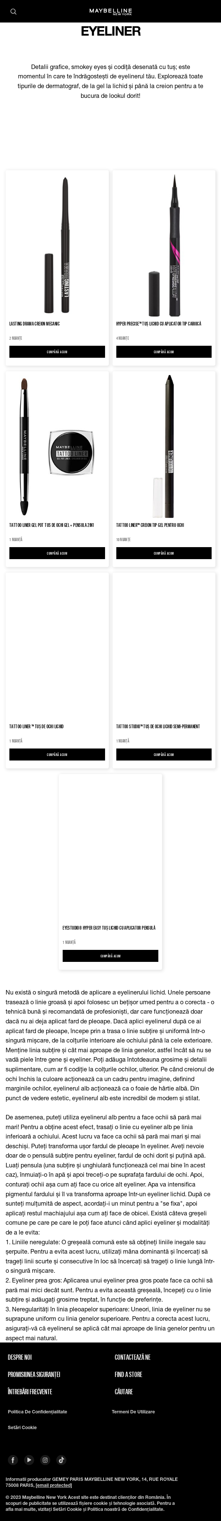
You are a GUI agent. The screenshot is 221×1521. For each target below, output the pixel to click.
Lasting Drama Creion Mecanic (34, 324)
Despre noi (20, 1357)
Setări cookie (22, 1427)
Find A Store (128, 1374)
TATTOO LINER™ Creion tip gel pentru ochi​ (150, 525)
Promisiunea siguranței (34, 1374)
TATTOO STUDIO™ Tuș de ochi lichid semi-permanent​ (158, 726)
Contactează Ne (132, 1357)
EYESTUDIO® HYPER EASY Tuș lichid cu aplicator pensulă (109, 928)
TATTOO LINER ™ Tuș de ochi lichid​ (36, 726)
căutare (124, 1391)
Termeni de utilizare (133, 1411)
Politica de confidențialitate (37, 1411)
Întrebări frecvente (30, 1391)
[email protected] (54, 1485)
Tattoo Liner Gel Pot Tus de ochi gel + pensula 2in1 (52, 525)
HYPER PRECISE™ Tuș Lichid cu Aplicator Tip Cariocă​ (158, 324)
